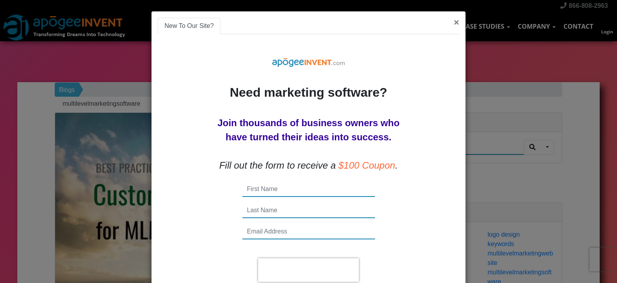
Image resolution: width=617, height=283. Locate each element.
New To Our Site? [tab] (189, 25)
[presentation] (308, 270)
